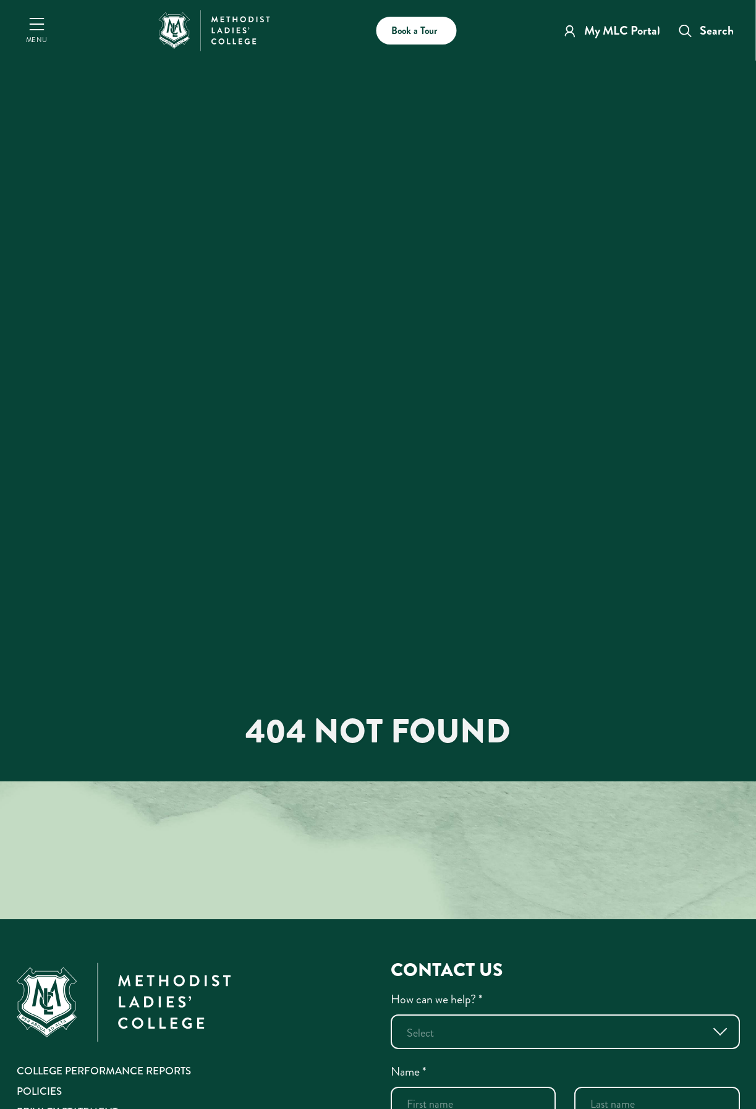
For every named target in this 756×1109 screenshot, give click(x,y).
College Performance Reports (104, 1070)
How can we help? (437, 999)
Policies (39, 1091)
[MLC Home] (214, 29)
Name (409, 1071)
